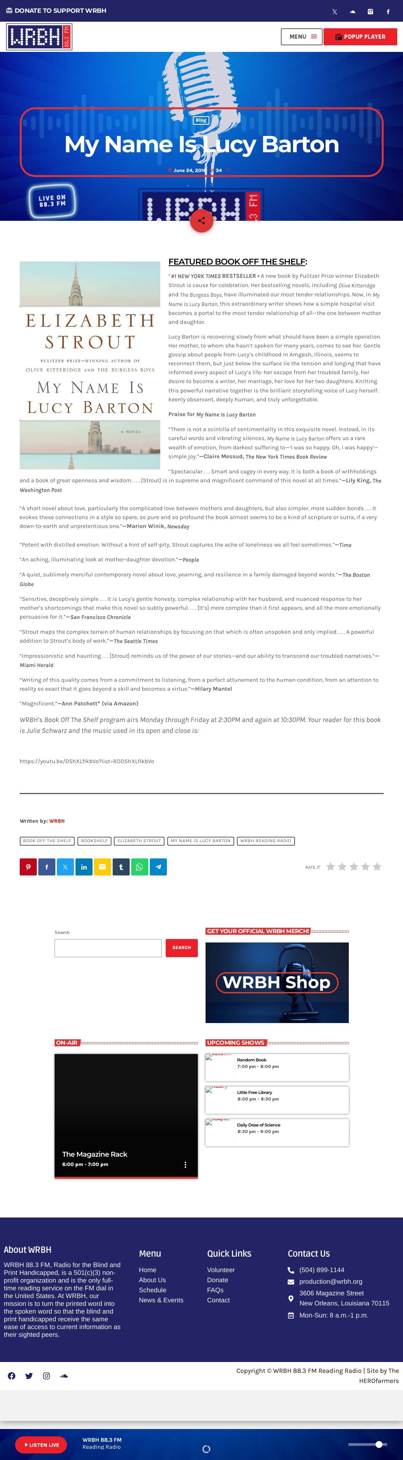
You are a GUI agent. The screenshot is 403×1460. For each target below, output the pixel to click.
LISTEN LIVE (41, 1444)
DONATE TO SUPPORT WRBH (56, 10)
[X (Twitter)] (335, 12)
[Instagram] (370, 12)
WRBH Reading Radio (266, 880)
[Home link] (39, 36)
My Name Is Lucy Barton (201, 880)
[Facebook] (388, 12)
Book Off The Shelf (47, 880)
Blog (201, 145)
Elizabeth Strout (139, 880)
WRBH (57, 860)
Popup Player (360, 37)
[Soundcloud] (353, 12)
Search (62, 971)
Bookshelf (94, 880)
